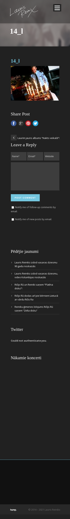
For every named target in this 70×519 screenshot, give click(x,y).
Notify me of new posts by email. (33, 223)
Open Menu (57, 7)
